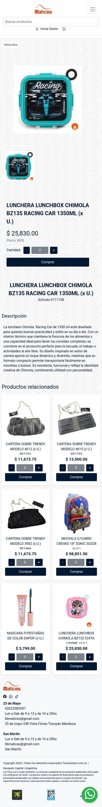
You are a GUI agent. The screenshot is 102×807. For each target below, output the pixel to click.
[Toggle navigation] (93, 9)
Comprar (47, 262)
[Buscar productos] (51, 21)
